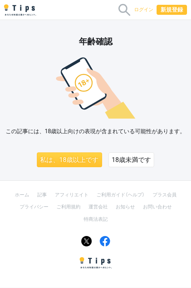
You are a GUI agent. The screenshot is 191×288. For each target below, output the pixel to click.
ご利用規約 (68, 207)
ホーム (22, 195)
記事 (42, 195)
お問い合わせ (157, 207)
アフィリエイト (71, 195)
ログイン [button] (143, 9)
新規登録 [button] (172, 9)
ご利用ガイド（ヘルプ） (121, 195)
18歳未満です (131, 160)
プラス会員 (165, 195)
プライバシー (34, 207)
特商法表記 (96, 219)
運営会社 (98, 207)
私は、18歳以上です (69, 160)
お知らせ (125, 207)
